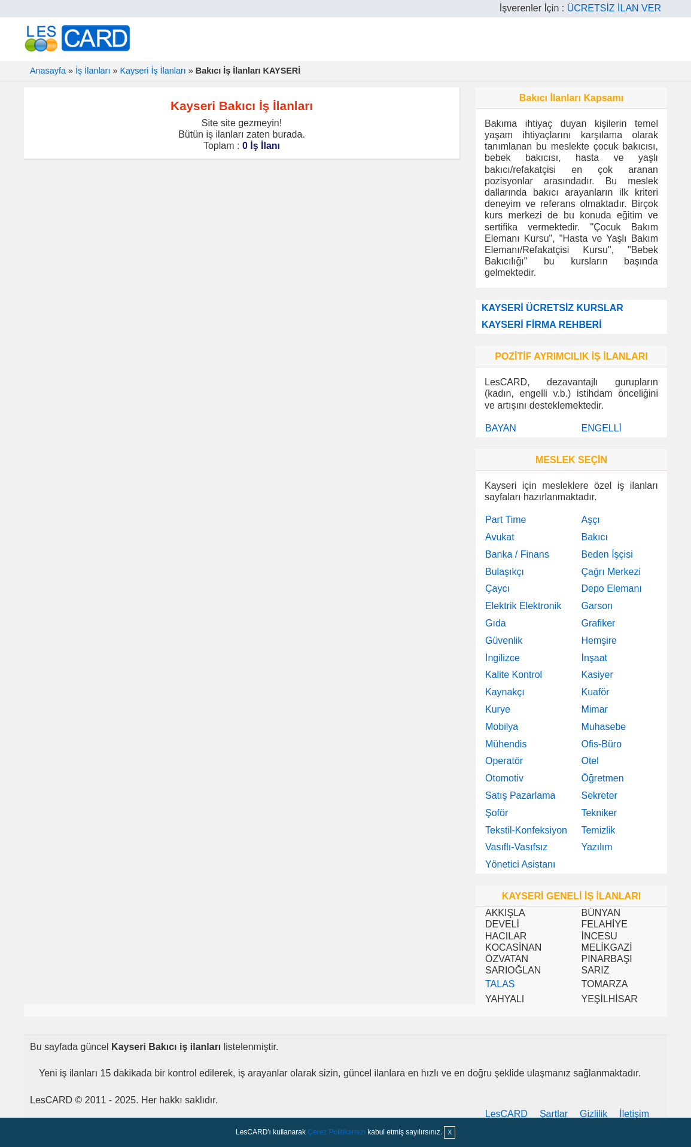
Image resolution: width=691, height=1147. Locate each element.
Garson (596, 606)
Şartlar (554, 1114)
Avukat (500, 537)
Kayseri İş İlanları (152, 70)
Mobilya (501, 727)
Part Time (505, 520)
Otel (589, 761)
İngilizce (502, 658)
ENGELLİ (601, 428)
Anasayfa (48, 70)
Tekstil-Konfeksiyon (526, 830)
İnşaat (594, 658)
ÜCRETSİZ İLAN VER (614, 8)
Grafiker (598, 623)
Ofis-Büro (601, 744)
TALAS (500, 984)
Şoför (496, 813)
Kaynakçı (505, 692)
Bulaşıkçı (504, 572)
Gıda (495, 623)
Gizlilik (593, 1114)
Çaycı (497, 588)
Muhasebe (603, 727)
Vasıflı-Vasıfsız (516, 847)
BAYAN (500, 428)
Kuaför (595, 692)
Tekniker (599, 813)
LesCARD (506, 1114)
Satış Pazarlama (520, 795)
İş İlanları (92, 70)
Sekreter (599, 795)
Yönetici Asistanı (520, 864)
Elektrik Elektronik (523, 606)
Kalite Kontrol (513, 675)
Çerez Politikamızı (337, 1132)
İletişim (634, 1114)
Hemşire (599, 640)
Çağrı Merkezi (611, 572)
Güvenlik (503, 640)
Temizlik (598, 830)
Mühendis (505, 744)
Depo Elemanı (611, 588)
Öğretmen (602, 778)
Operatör (504, 761)
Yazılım (596, 847)
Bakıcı (594, 537)
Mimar (594, 709)
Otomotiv (504, 778)
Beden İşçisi (606, 554)
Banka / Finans (517, 554)
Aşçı (590, 520)
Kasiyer (597, 675)
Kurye (497, 709)
